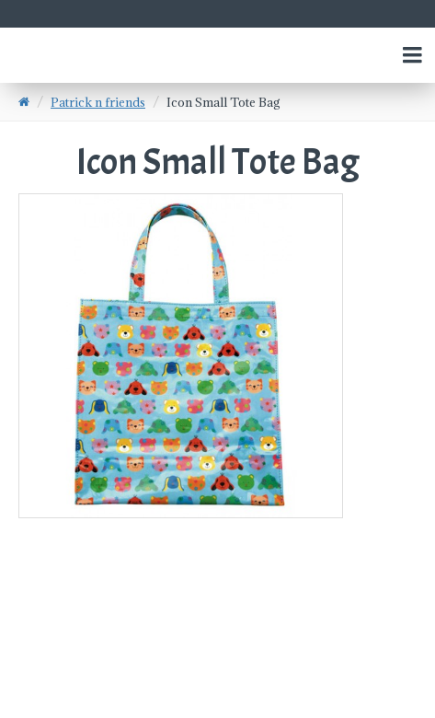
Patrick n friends (98, 102)
